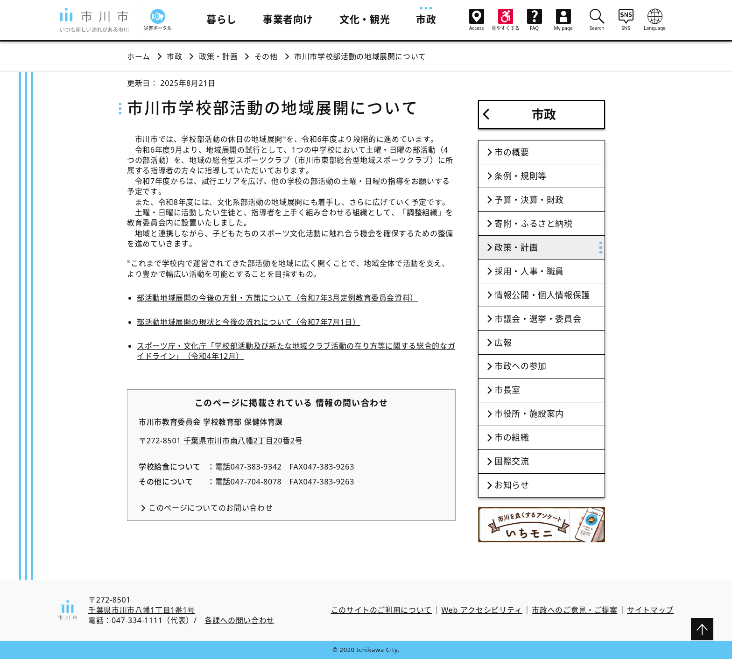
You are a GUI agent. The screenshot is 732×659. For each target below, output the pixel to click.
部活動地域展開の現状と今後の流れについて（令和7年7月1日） (248, 322)
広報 (503, 342)
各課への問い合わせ (239, 620)
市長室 (507, 389)
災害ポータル (158, 20)
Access (477, 20)
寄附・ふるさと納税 (533, 223)
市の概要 (511, 152)
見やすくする (506, 20)
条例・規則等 (520, 176)
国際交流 (511, 461)
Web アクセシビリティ (482, 610)
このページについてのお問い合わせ (210, 508)
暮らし (221, 19)
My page (563, 20)
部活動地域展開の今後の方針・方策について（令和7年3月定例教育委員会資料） (277, 298)
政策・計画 (218, 56)
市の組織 (511, 437)
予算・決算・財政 (529, 199)
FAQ (535, 20)
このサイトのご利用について (381, 610)
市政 (426, 19)
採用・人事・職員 (529, 271)
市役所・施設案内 (529, 413)
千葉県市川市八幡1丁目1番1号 (141, 610)
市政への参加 (520, 366)
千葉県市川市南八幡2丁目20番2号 (243, 440)
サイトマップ (650, 610)
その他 (266, 56)
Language (655, 19)
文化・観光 (364, 19)
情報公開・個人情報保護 (542, 295)
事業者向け (288, 19)
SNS (626, 19)
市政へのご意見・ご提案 (574, 610)
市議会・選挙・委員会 (537, 318)
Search (597, 19)
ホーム (138, 56)
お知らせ (511, 485)
